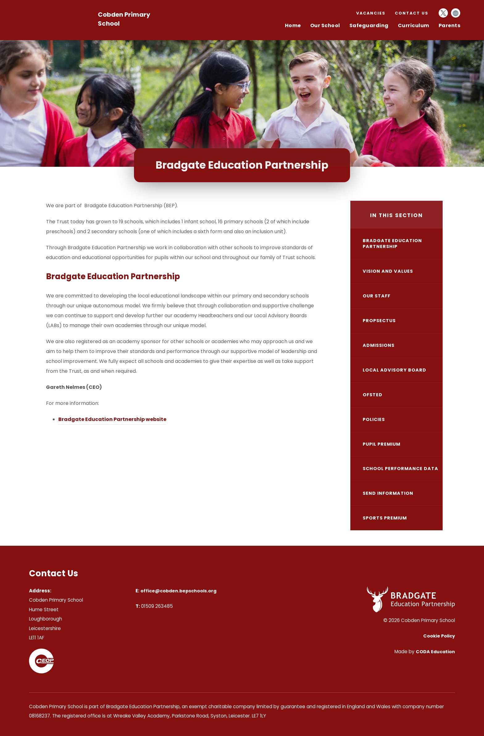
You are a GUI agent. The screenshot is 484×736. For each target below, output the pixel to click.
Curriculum (413, 25)
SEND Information (388, 493)
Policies (374, 419)
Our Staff (376, 296)
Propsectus (379, 321)
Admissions (378, 345)
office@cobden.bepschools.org (178, 591)
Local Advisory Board (394, 370)
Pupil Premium (381, 444)
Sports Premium (385, 518)
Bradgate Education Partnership (392, 244)
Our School (325, 25)
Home (293, 25)
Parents (450, 25)
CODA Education (435, 652)
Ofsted (372, 395)
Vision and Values (388, 271)
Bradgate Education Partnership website (112, 419)
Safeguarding (369, 25)
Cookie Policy (439, 636)
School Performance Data (400, 468)
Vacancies (371, 13)
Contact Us (411, 13)
